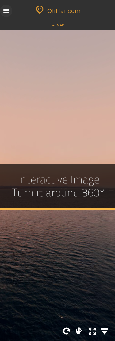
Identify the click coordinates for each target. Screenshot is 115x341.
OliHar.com (57, 11)
